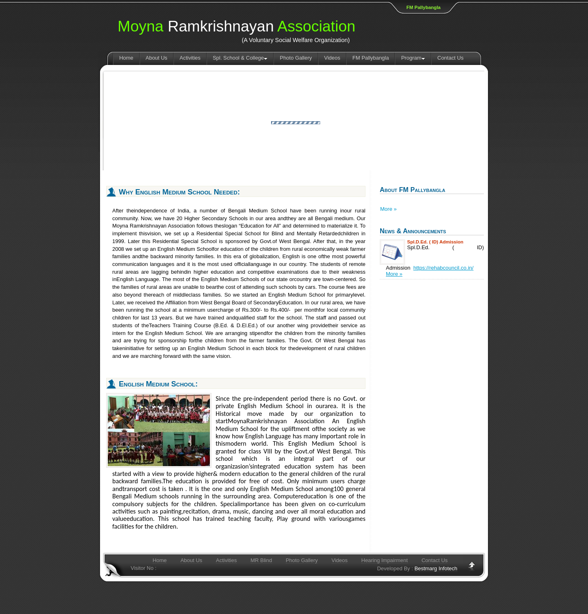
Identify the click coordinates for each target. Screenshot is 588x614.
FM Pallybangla (423, 7)
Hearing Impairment (384, 560)
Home (126, 58)
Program (413, 58)
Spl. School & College (240, 58)
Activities (190, 58)
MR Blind (261, 560)
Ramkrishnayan (236, 26)
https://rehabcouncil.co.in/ (443, 268)
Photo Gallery (296, 58)
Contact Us (450, 58)
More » (388, 209)
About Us (156, 58)
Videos (332, 58)
